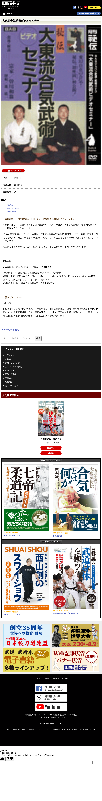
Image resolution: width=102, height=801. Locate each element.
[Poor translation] (9, 758)
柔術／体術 (9, 370)
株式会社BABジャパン (33, 715)
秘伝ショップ (94, 8)
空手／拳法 (9, 355)
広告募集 (46, 678)
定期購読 (51, 453)
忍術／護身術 (10, 374)
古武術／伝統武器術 (13, 367)
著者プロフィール (13, 208)
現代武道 (9, 382)
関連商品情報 (11, 212)
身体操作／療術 (11, 386)
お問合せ (37, 678)
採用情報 (56, 678)
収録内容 (10, 205)
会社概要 (65, 678)
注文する (51, 448)
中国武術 (9, 378)
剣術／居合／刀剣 (12, 363)
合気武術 (9, 359)
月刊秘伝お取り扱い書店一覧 (88, 13)
